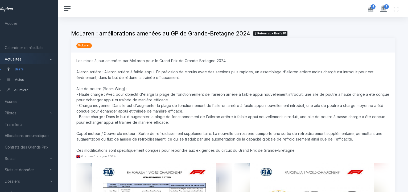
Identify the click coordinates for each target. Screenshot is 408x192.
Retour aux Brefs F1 (282, 33)
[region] (35, 96)
